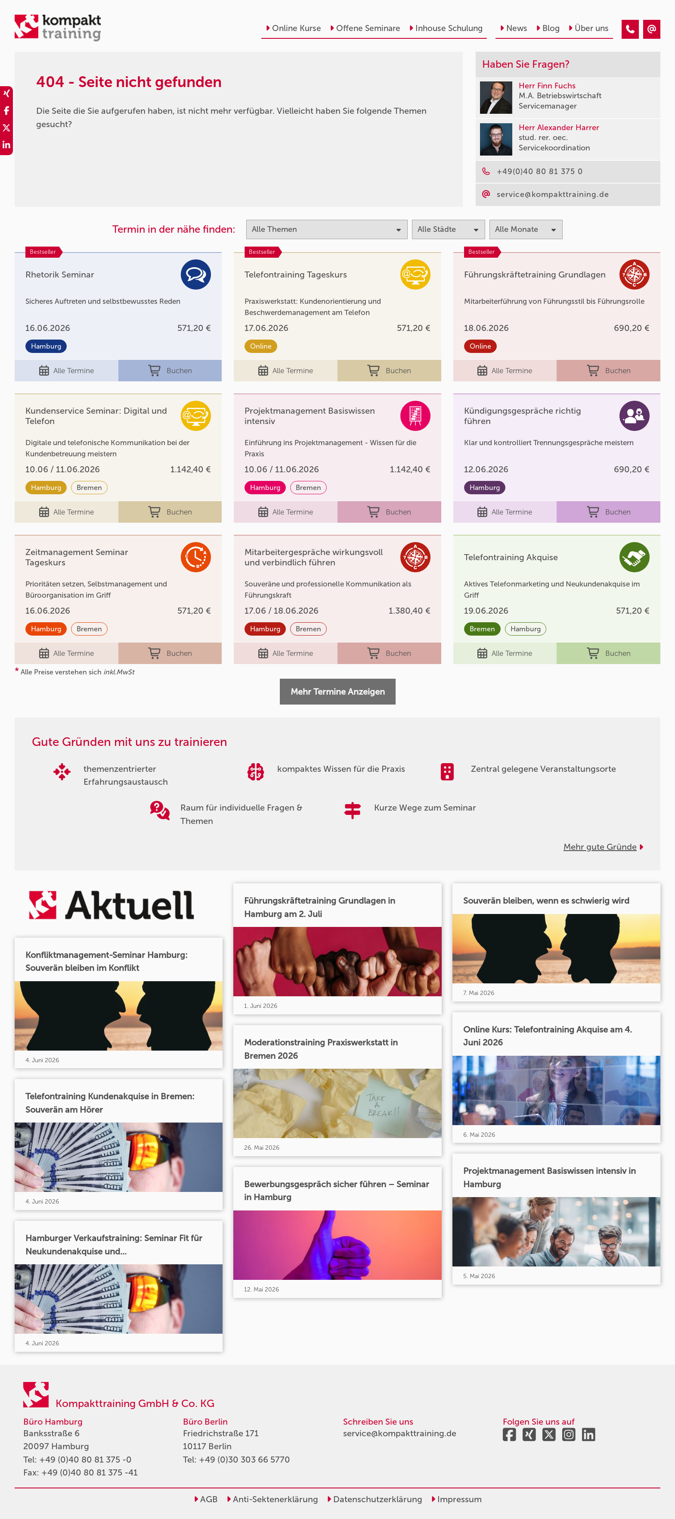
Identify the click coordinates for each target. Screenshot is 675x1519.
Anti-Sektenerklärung (272, 1499)
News (513, 28)
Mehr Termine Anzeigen (338, 691)
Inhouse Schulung (446, 28)
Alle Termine (66, 370)
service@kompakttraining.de (399, 1433)
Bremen (89, 487)
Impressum (456, 1499)
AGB (206, 1499)
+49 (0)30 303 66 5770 (244, 1459)
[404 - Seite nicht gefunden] (630, 29)
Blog (548, 28)
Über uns (588, 28)
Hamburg (46, 346)
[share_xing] (6, 94)
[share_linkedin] (6, 146)
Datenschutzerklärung (374, 1499)
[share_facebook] (6, 112)
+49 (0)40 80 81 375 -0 (85, 1459)
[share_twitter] (6, 129)
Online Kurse (293, 28)
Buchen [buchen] (170, 370)
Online (261, 346)
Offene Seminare (365, 28)
